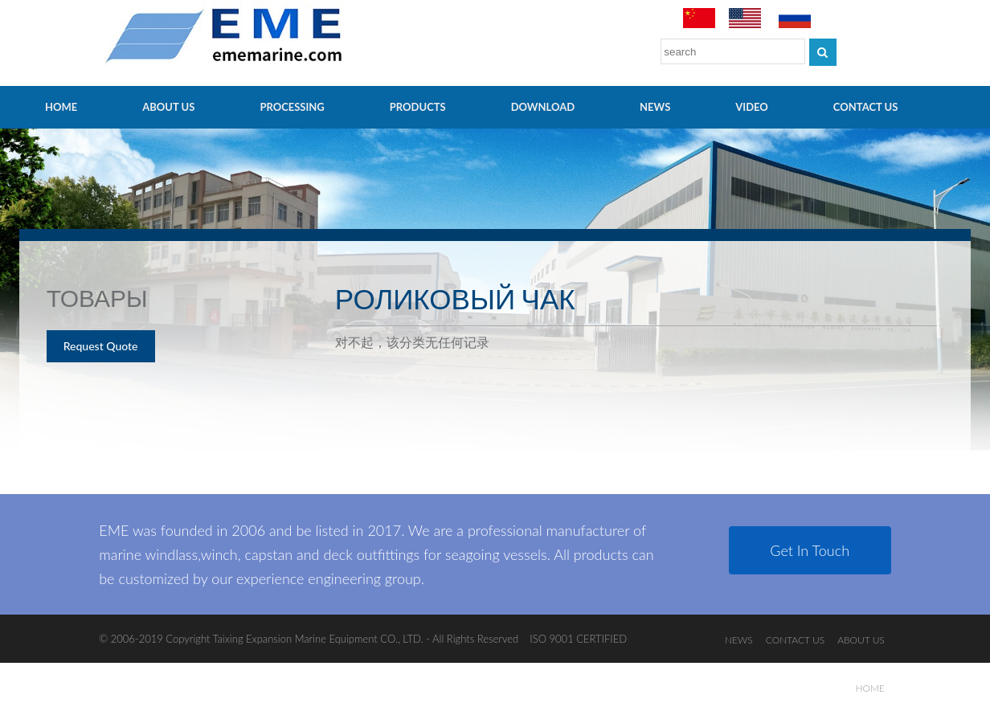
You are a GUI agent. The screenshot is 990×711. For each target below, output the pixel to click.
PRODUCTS (418, 106)
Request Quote (100, 346)
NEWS (655, 106)
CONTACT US (865, 106)
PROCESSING (292, 106)
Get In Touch (809, 550)
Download (543, 106)
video (751, 106)
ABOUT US (168, 106)
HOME (61, 106)
